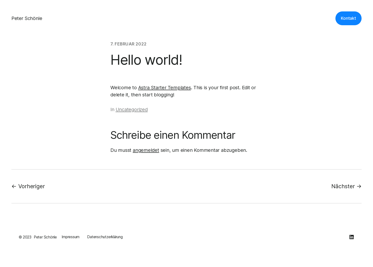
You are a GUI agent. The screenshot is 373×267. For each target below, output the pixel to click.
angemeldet (146, 150)
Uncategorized (132, 109)
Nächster (343, 186)
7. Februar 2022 (128, 43)
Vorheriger (31, 186)
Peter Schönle (26, 18)
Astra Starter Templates (164, 87)
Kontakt (348, 18)
